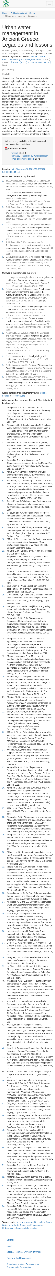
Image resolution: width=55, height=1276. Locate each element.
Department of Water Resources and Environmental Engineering (23, 1265)
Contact (10, 1240)
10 (3, 539)
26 (3, 788)
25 (3, 767)
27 (3, 808)
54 (3, 1206)
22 (3, 712)
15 (3, 595)
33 (3, 893)
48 (3, 1115)
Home (5, 13)
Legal (9, 1246)
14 (3, 586)
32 (3, 878)
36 (3, 931)
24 (3, 750)
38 (3, 957)
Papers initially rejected (26, 1228)
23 (3, 732)
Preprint (14, 153)
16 (3, 606)
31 (3, 867)
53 (3, 1185)
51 (3, 1165)
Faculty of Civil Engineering (19, 1258)
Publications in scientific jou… (24, 13)
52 (3, 1177)
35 (3, 913)
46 (3, 1080)
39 (3, 966)
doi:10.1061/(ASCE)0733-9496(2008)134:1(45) (30, 62)
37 (3, 943)
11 (3, 551)
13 (3, 571)
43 (3, 1048)
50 (3, 1147)
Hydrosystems (8, 1228)
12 (3, 557)
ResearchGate (18, 396)
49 (3, 1130)
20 (3, 676)
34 (3, 902)
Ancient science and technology (30, 1222)
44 (3, 1057)
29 (3, 834)
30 (3, 852)
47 (3, 1104)
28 (3, 817)
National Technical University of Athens (24, 1252)
